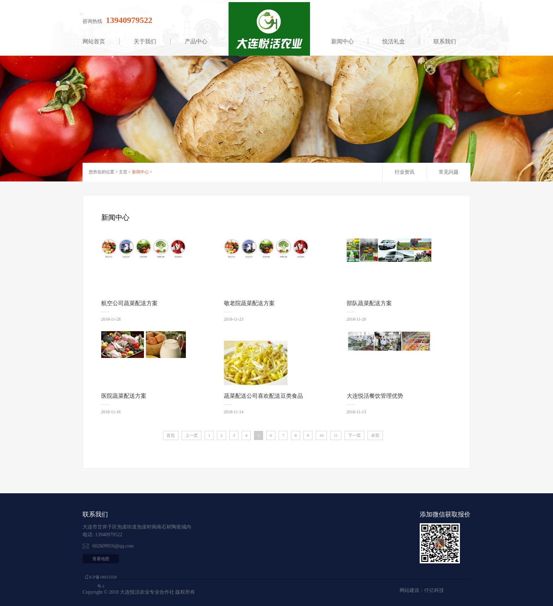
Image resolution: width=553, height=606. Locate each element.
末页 (375, 435)
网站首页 (94, 41)
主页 (123, 171)
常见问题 (448, 172)
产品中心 (196, 41)
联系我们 (444, 41)
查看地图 (100, 558)
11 (336, 435)
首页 (170, 435)
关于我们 (145, 41)
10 (321, 435)
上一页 (191, 435)
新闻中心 (342, 41)
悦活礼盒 (393, 41)
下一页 (354, 435)
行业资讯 (404, 172)
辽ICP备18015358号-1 (101, 582)
